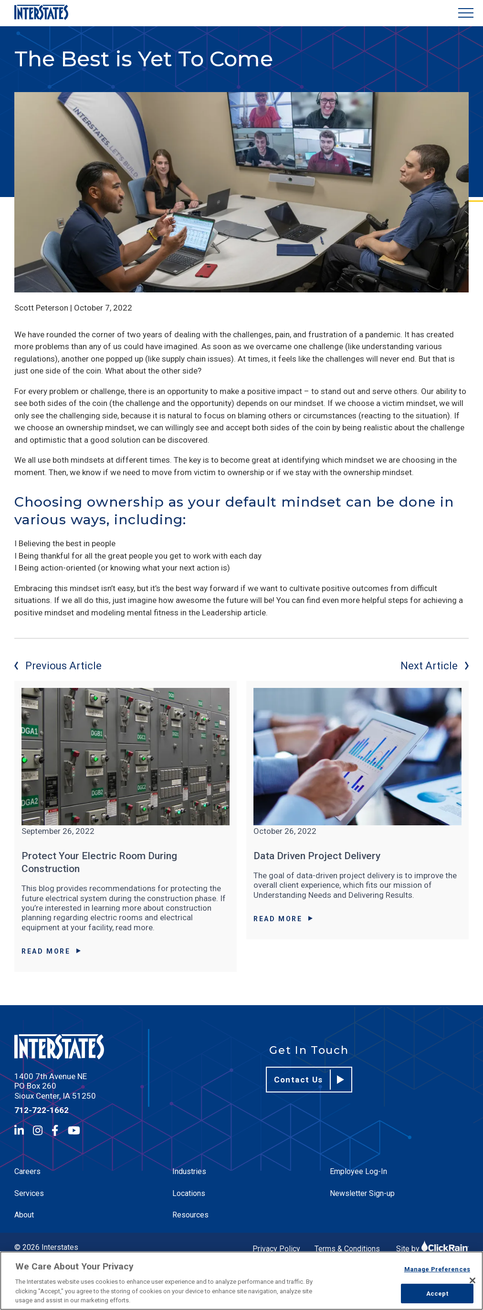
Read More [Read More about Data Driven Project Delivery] (283, 919)
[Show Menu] (466, 13)
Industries (189, 1171)
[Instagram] (37, 1130)
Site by (432, 1248)
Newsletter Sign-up (362, 1193)
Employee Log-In (358, 1171)
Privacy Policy (276, 1248)
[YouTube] (74, 1130)
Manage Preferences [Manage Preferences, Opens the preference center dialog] (437, 1269)
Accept (437, 1293)
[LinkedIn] (19, 1130)
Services (29, 1193)
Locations (188, 1193)
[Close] (472, 1280)
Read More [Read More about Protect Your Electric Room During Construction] (51, 951)
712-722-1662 (41, 1110)
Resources (190, 1214)
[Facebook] (55, 1130)
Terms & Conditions (347, 1248)
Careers (27, 1171)
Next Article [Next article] (434, 666)
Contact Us (309, 1080)
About (24, 1214)
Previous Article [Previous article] (58, 666)
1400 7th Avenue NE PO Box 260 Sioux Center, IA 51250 (55, 1086)
